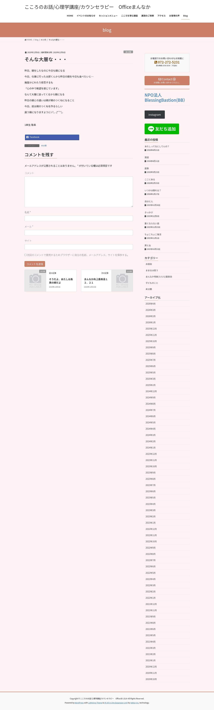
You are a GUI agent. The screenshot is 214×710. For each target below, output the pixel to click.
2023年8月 (151, 478)
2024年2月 (151, 441)
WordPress (79, 702)
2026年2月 (151, 316)
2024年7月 (151, 409)
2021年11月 (151, 610)
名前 (28, 212)
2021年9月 (151, 616)
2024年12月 (151, 391)
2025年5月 (151, 372)
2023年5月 (151, 497)
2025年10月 (151, 341)
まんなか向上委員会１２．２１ (96, 280)
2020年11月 (151, 672)
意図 (147, 157)
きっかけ (149, 212)
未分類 (128, 52)
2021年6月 (151, 628)
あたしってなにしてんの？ (157, 146)
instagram (154, 114)
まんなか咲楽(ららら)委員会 (159, 276)
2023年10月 (151, 466)
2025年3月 (151, 378)
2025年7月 (151, 359)
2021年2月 (151, 654)
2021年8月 (151, 622)
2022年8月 (151, 553)
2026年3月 (151, 309)
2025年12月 (151, 328)
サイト (28, 240)
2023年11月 (151, 460)
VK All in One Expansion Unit (116, 702)
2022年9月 (151, 547)
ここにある (150, 179)
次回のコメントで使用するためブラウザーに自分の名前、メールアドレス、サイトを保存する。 (78, 255)
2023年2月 (151, 516)
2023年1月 (151, 522)
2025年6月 (151, 366)
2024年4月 (151, 428)
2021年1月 (151, 660)
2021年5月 (151, 635)
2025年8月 (151, 353)
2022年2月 (151, 591)
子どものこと (152, 282)
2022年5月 (151, 572)
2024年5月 (151, 422)
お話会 (149, 263)
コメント (29, 173)
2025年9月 (151, 347)
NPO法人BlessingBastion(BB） (166, 97)
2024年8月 (151, 403)
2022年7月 (151, 560)
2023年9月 (151, 472)
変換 (147, 168)
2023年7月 (151, 485)
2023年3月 (151, 510)
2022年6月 (151, 566)
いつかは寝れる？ (153, 190)
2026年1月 (151, 322)
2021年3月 (151, 647)
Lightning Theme (95, 702)
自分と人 (149, 201)
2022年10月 (151, 541)
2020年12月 (151, 666)
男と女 (148, 245)
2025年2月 (151, 384)
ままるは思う (152, 270)
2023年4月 (151, 503)
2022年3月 (151, 585)
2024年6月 (151, 416)
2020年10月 (151, 679)
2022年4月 (151, 579)
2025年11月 (151, 334)
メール (29, 226)
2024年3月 (151, 434)
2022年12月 (151, 528)
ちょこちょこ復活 (153, 234)
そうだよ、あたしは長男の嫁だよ (61, 280)
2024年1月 (151, 447)
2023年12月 (151, 453)
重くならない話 (152, 223)
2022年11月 (151, 535)
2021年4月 (151, 641)
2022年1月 (151, 597)
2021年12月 (151, 603)
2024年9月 (151, 397)
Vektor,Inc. (134, 702)
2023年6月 (151, 491)
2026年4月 (151, 303)
